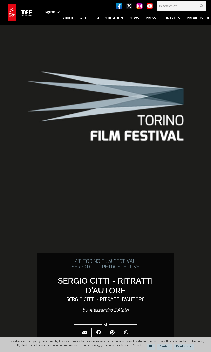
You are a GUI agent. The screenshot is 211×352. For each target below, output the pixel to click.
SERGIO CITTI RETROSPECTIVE (105, 267)
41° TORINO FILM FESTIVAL (105, 261)
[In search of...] (181, 6)
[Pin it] (112, 332)
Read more (184, 346)
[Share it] (99, 332)
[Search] (201, 6)
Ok (151, 346)
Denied (164, 346)
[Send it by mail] (85, 332)
